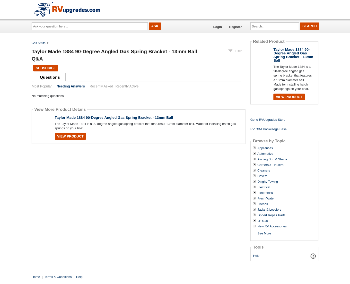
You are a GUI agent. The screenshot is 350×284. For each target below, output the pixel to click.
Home (36, 277)
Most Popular (42, 86)
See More (264, 233)
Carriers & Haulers (270, 165)
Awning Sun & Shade (272, 159)
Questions (50, 77)
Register (235, 27)
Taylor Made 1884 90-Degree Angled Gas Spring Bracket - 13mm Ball (114, 117)
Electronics (265, 193)
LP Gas (262, 221)
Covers (262, 176)
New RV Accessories (272, 226)
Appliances (265, 148)
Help (256, 256)
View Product (70, 136)
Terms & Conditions (58, 277)
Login (217, 27)
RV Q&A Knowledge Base (268, 129)
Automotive (265, 153)
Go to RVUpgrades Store (267, 119)
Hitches (262, 204)
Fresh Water (266, 198)
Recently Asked (101, 86)
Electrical (263, 187)
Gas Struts (38, 43)
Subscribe (46, 68)
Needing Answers (70, 86)
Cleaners (263, 170)
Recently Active (127, 86)
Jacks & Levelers (269, 209)
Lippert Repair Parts (271, 215)
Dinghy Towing (267, 181)
